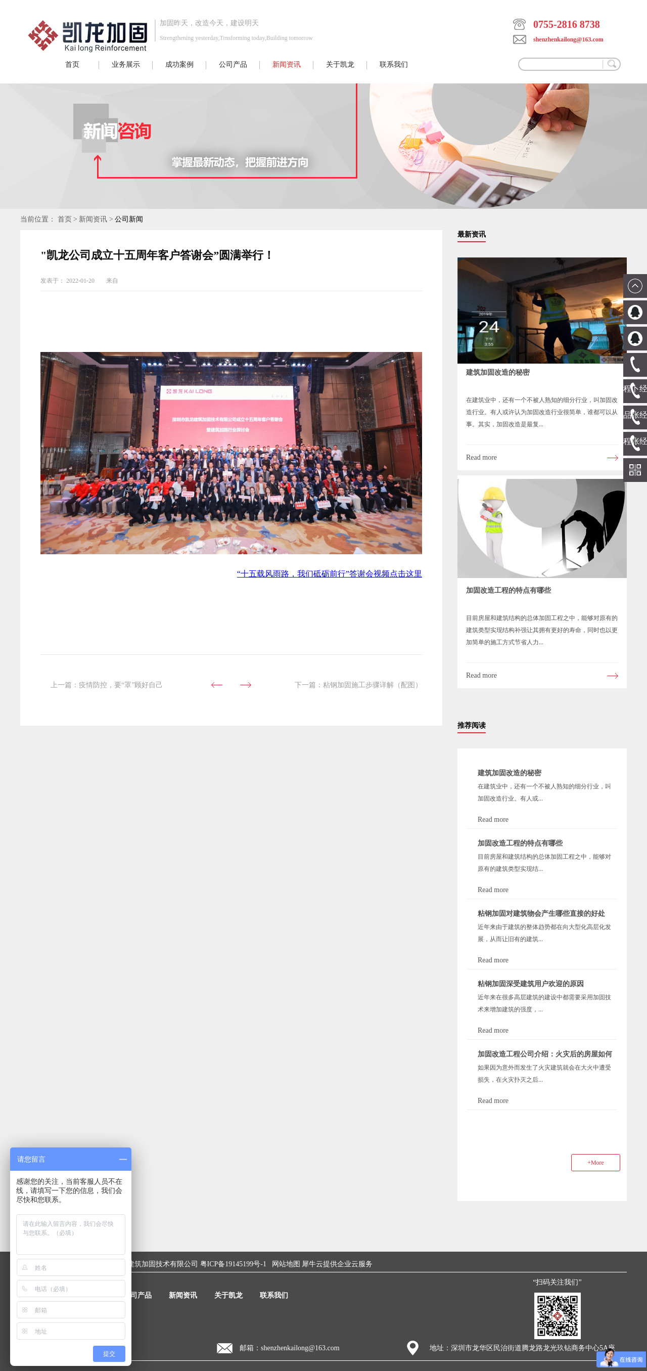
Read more (481, 457)
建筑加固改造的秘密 (498, 372)
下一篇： (358, 685)
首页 (72, 64)
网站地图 (284, 1264)
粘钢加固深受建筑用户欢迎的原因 (531, 984)
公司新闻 (129, 219)
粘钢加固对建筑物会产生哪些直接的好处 (541, 913)
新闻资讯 (93, 219)
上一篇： (107, 685)
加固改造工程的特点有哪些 (508, 590)
